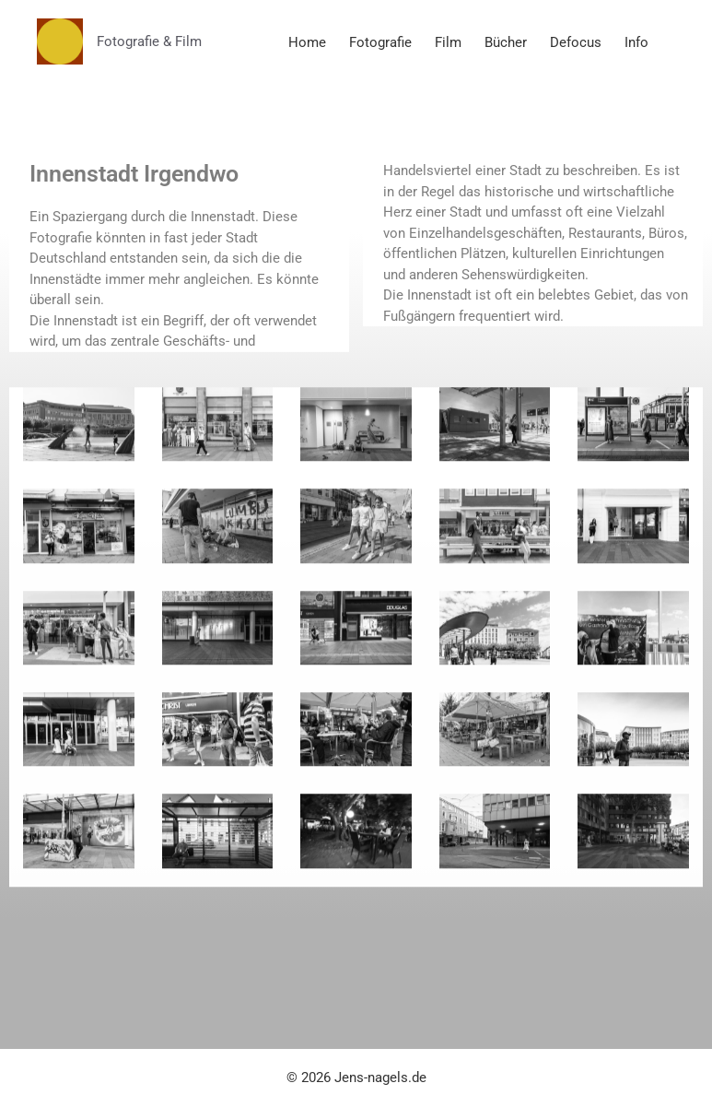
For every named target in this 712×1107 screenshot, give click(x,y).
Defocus (575, 42)
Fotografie (380, 42)
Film (448, 42)
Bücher (505, 42)
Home (307, 42)
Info (636, 42)
